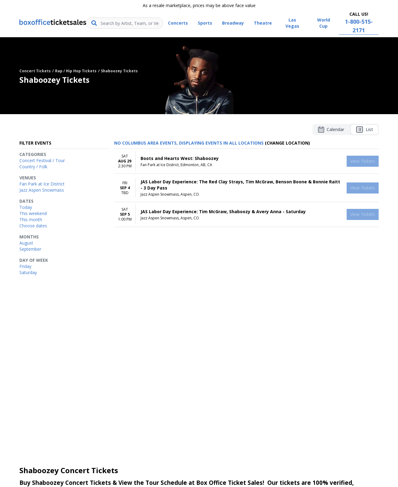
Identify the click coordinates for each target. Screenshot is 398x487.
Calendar (331, 129)
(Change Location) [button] (287, 143)
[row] (246, 161)
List (364, 129)
